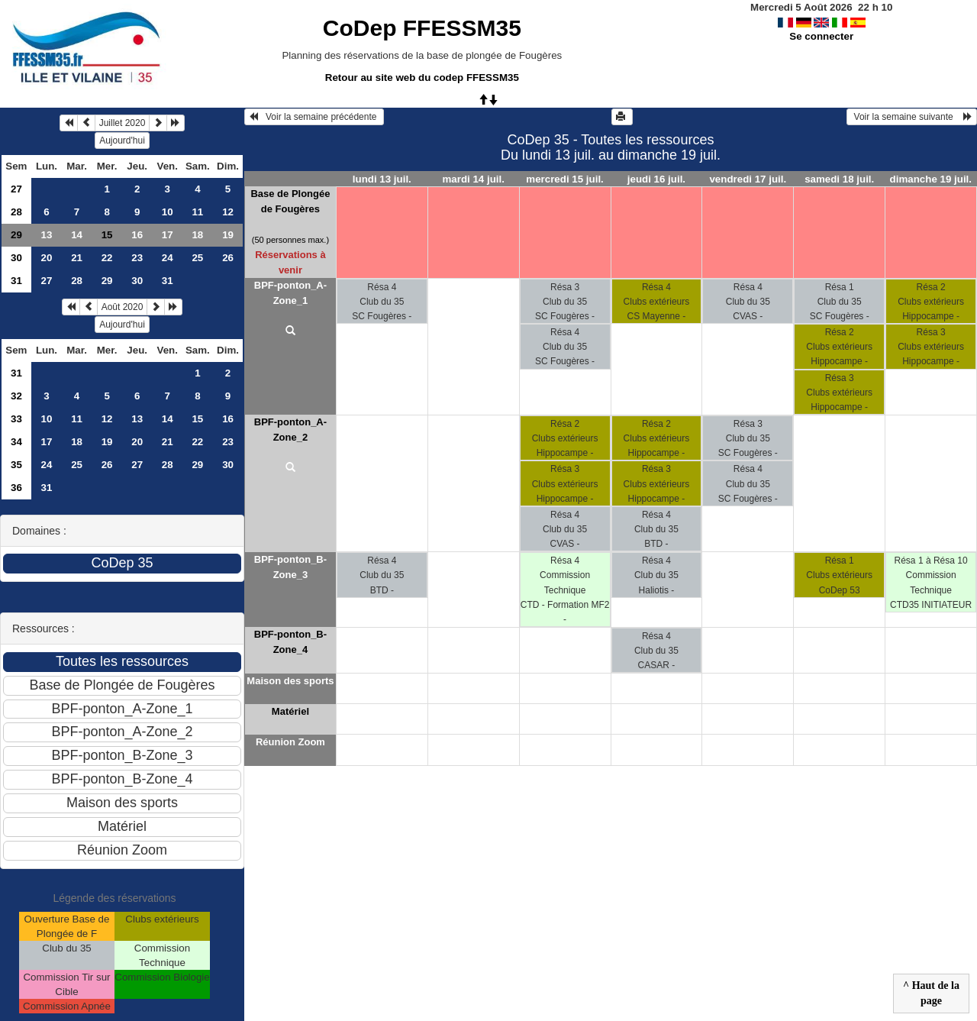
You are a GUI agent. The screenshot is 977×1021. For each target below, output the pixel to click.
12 (228, 212)
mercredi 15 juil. (565, 179)
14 (76, 235)
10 (167, 212)
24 (167, 257)
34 (16, 441)
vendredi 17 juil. (747, 179)
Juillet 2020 (122, 123)
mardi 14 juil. (473, 179)
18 (197, 235)
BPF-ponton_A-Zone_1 (290, 292)
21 (76, 257)
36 (16, 487)
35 (16, 464)
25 (197, 257)
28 (16, 212)
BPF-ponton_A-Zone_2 (290, 429)
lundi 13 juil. (382, 179)
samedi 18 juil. (839, 179)
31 (16, 280)
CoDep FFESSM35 (422, 27)
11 (197, 212)
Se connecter (821, 36)
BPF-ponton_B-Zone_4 (290, 641)
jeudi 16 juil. (656, 179)
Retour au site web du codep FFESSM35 (422, 77)
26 (228, 257)
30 (16, 257)
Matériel (290, 711)
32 (16, 396)
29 (16, 235)
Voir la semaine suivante (911, 116)
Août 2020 (122, 307)
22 (107, 257)
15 (197, 419)
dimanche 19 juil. (931, 179)
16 (137, 235)
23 (137, 257)
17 (167, 235)
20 (47, 257)
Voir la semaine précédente (314, 116)
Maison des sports (290, 681)
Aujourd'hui (122, 140)
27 (16, 189)
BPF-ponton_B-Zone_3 (290, 567)
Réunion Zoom (290, 742)
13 (47, 235)
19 (228, 235)
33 (16, 419)
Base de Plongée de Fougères (290, 201)
